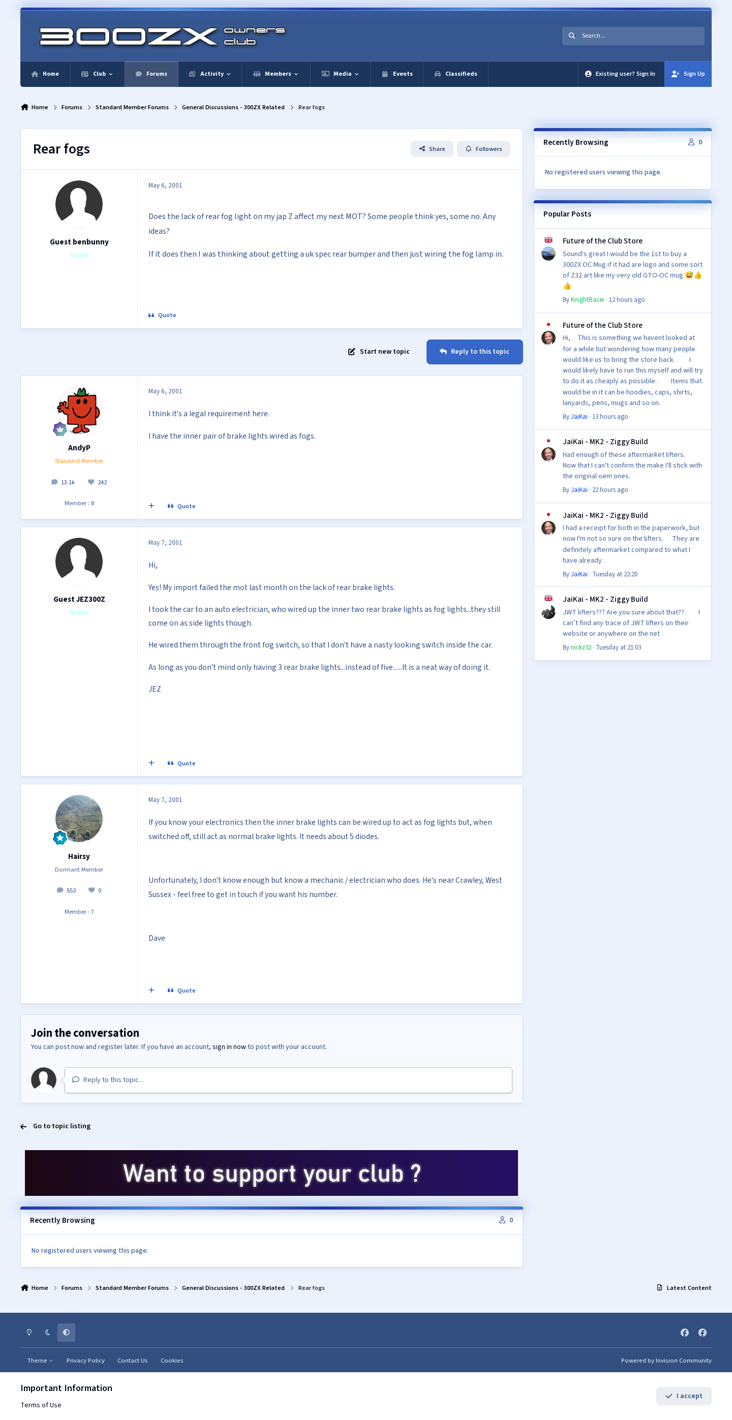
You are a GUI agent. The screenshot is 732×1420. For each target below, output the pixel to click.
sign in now (229, 1047)
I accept (684, 1396)
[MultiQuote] (151, 507)
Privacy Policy (86, 1360)
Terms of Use (41, 1405)
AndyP (79, 447)
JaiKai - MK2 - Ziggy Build (605, 441)
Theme (40, 1360)
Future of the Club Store (603, 240)
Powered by (666, 1360)
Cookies (172, 1360)
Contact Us (132, 1360)
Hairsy (79, 856)
